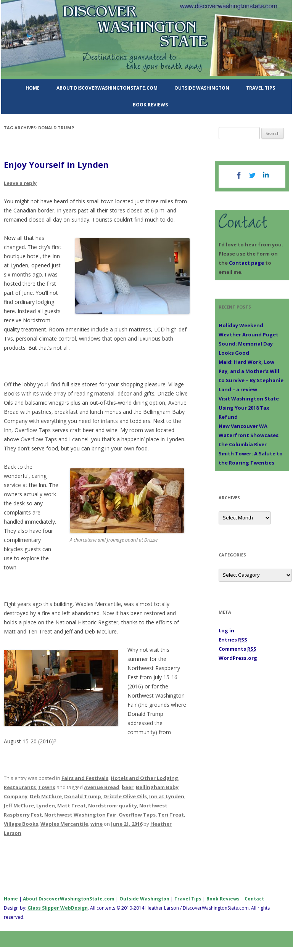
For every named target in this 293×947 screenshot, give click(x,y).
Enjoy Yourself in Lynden (56, 164)
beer (128, 787)
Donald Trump (82, 796)
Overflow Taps (137, 814)
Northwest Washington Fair (80, 814)
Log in (226, 630)
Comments (237, 648)
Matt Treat (71, 805)
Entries (233, 639)
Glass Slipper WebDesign (57, 908)
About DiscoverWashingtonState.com (107, 88)
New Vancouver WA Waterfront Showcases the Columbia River (249, 435)
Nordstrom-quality (112, 805)
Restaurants (20, 787)
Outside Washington (201, 88)
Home (33, 88)
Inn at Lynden (166, 796)
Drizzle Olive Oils (125, 796)
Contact (254, 899)
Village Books (21, 823)
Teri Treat (171, 814)
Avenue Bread (101, 787)
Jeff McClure (19, 805)
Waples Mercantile (64, 823)
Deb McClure (46, 796)
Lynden (45, 805)
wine (96, 823)
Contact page (246, 262)
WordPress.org (238, 657)
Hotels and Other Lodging (144, 778)
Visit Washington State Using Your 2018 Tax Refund (249, 407)
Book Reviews (150, 104)
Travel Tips (260, 88)
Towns (46, 787)
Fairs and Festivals (84, 778)
